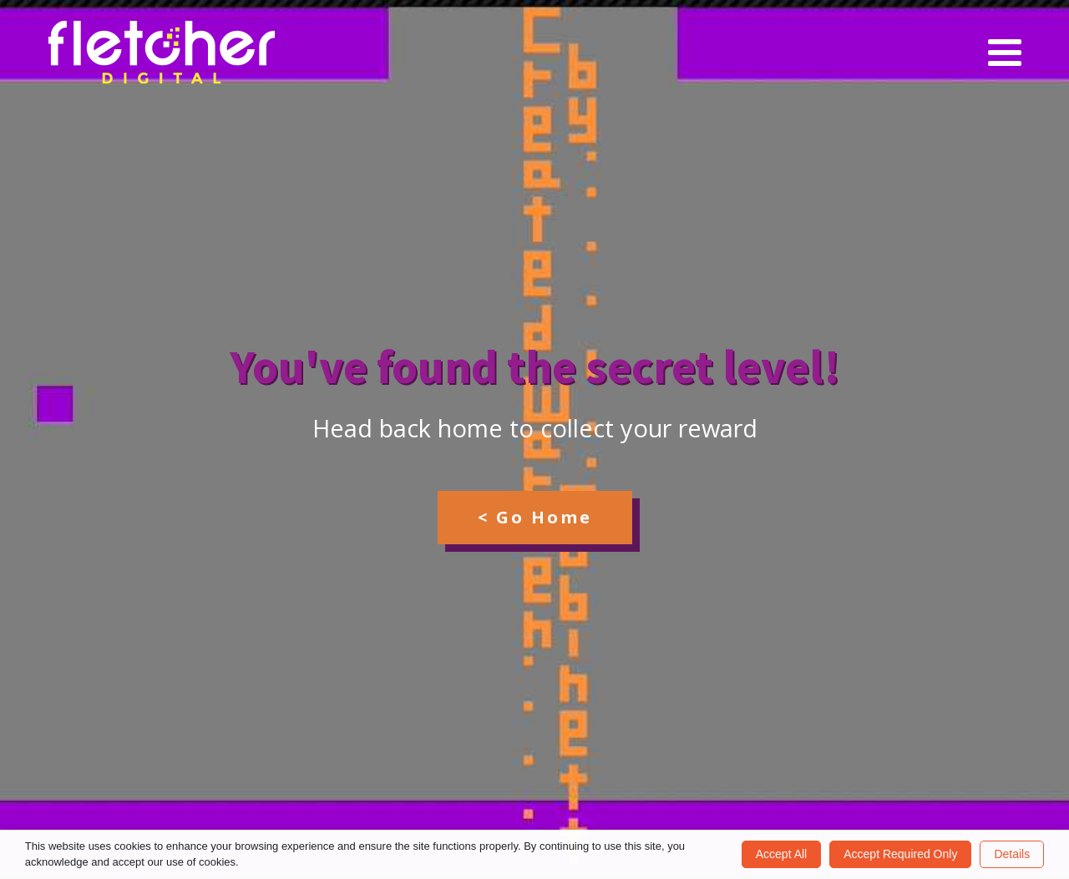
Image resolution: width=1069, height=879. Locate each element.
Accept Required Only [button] (900, 854)
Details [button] (1012, 854)
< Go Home (535, 517)
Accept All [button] (781, 854)
